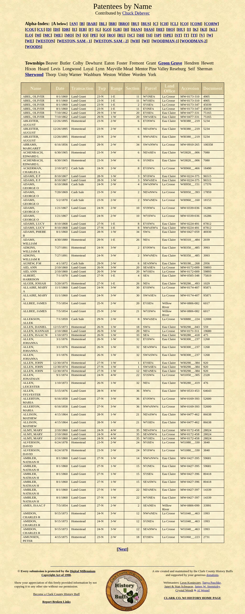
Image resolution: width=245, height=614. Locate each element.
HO (170, 29)
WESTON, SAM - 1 (74, 41)
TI (194, 35)
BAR (92, 24)
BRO (124, 24)
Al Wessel (203, 590)
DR (66, 29)
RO (111, 35)
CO (184, 24)
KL (213, 29)
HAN (136, 29)
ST (178, 35)
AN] (74, 24)
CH (164, 24)
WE (29, 41)
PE (94, 35)
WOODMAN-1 (165, 41)
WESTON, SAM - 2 (111, 41)
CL (174, 24)
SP (158, 35)
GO (107, 29)
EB (82, 29)
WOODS (33, 47)
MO (69, 35)
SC (130, 35)
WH (135, 41)
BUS (146, 24)
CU (41, 29)
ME (58, 35)
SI (149, 35)
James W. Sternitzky (207, 586)
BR (112, 24)
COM (196, 24)
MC (47, 35)
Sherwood (34, 74)
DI (57, 29)
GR (117, 29)
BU (135, 24)
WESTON (45, 41)
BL (103, 24)
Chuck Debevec (136, 13)
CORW (212, 24)
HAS (149, 29)
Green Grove (170, 63)
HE (160, 29)
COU (30, 29)
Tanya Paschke (211, 582)
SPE (168, 35)
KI (203, 29)
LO (29, 35)
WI (145, 41)
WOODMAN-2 (193, 41)
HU (181, 29)
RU (121, 35)
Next (122, 549)
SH (140, 35)
